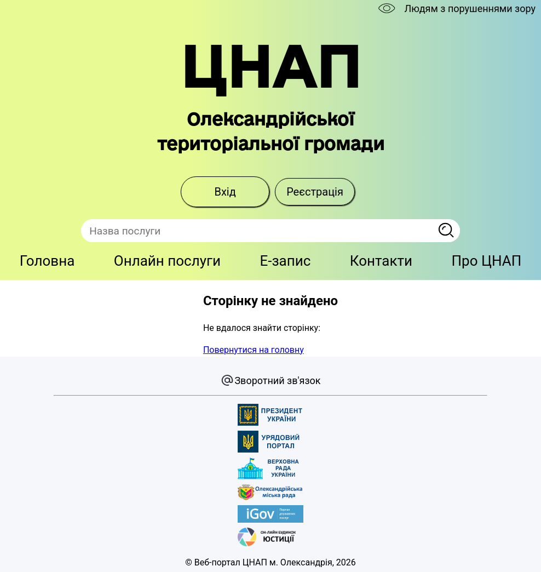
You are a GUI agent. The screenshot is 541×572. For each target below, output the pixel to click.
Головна (47, 261)
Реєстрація (314, 191)
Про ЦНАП (487, 261)
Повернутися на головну (253, 350)
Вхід (224, 191)
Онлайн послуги (167, 261)
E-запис (285, 261)
